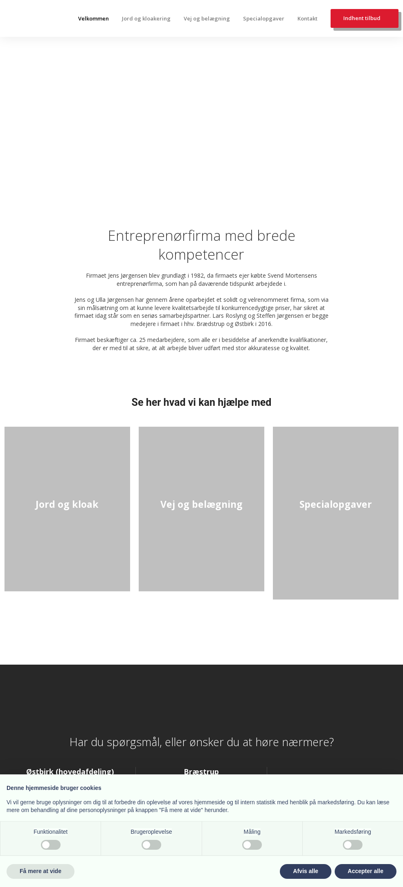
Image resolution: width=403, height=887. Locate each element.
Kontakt (307, 18)
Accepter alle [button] (365, 871)
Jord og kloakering (146, 18)
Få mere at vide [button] (40, 871)
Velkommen (93, 18)
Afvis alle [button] (305, 871)
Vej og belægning (207, 18)
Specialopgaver (263, 18)
